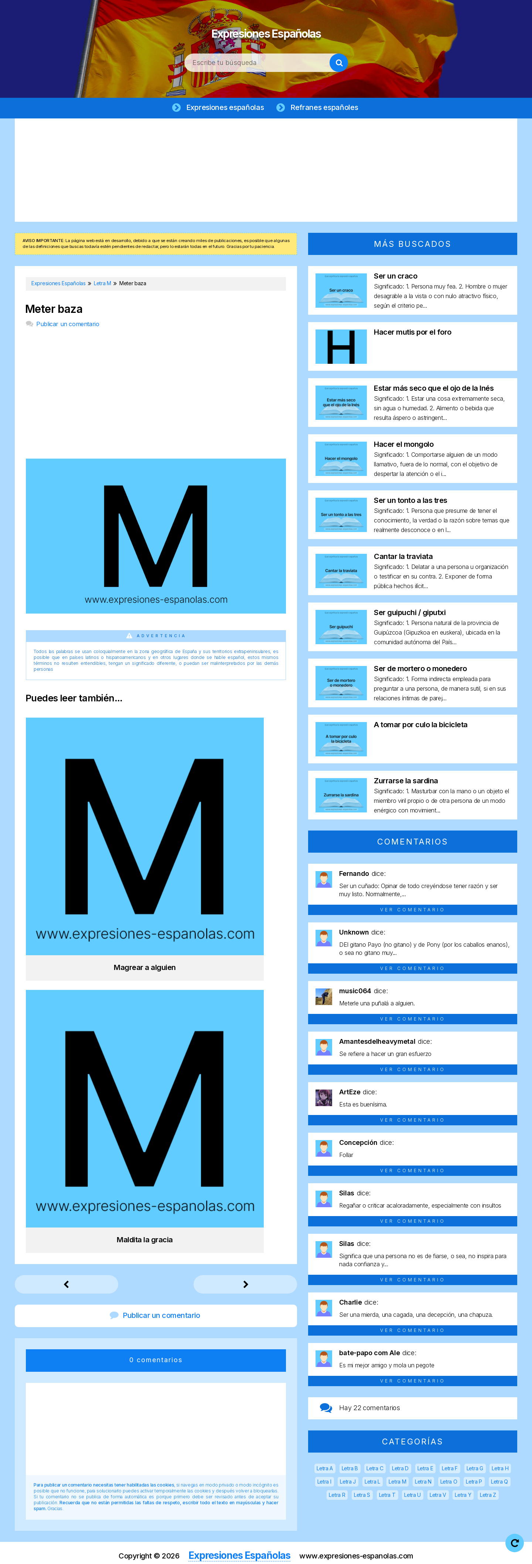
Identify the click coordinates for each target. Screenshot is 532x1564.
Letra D (400, 1470)
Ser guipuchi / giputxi (410, 614)
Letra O (448, 1483)
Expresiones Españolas (266, 29)
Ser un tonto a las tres (410, 501)
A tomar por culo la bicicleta (421, 726)
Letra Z (488, 1496)
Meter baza (53, 310)
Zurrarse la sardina (406, 782)
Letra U (412, 1496)
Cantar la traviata (403, 557)
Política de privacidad (289, 1552)
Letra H (500, 1470)
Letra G (475, 1470)
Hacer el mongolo (403, 445)
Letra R (337, 1496)
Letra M (397, 1483)
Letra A (325, 1470)
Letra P (474, 1483)
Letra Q (499, 1483)
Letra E (425, 1470)
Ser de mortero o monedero (420, 670)
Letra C (374, 1470)
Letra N (423, 1483)
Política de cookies (359, 1552)
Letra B (350, 1470)
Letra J (348, 1483)
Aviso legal (230, 1552)
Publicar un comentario (67, 325)
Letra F (450, 1470)
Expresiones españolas (224, 107)
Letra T (387, 1496)
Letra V (438, 1496)
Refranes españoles (326, 107)
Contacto (413, 1552)
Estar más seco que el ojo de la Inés (434, 389)
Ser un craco (395, 277)
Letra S (362, 1496)
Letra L (372, 1483)
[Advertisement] (266, 171)
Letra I (324, 1483)
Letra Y (463, 1496)
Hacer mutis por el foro (412, 333)
